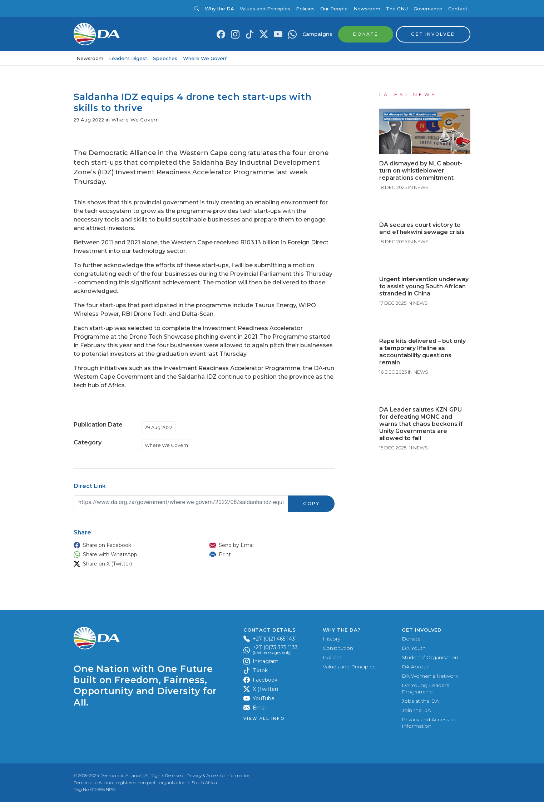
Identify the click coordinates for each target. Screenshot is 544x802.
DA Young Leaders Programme (425, 688)
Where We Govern (205, 58)
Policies (305, 8)
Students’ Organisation (430, 657)
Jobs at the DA (420, 701)
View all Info (264, 719)
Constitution (338, 648)
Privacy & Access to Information (219, 775)
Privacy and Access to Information (429, 722)
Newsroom (366, 8)
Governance (428, 8)
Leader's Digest (128, 58)
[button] (134, 545)
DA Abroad (416, 666)
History (331, 639)
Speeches (165, 58)
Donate (411, 639)
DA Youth (414, 648)
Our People (334, 8)
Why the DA (219, 8)
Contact (458, 8)
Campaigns (317, 34)
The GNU (397, 8)
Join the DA (416, 710)
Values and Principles (265, 8)
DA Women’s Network (430, 676)
